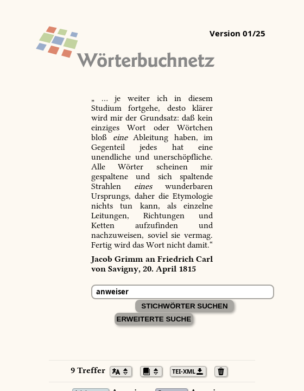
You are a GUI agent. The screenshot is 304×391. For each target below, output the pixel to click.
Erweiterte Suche (154, 319)
